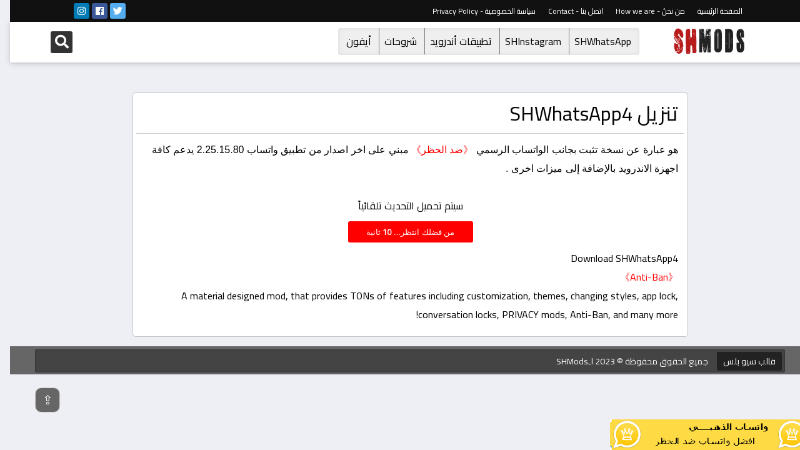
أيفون (348, 41)
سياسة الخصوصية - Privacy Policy (474, 11)
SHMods (562, 361)
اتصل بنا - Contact (565, 11)
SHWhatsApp (592, 41)
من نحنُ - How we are (640, 11)
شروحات (390, 41)
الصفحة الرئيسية (710, 11)
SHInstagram (523, 41)
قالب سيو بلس (739, 361)
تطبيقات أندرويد (451, 41)
